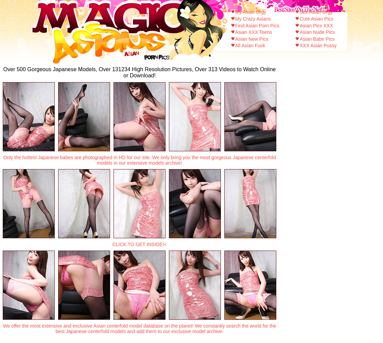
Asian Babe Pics (317, 39)
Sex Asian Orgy (316, 12)
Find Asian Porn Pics (257, 25)
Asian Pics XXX (316, 25)
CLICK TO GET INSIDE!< (139, 244)
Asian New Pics (251, 39)
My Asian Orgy (250, 12)
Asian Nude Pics (317, 32)
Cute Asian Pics (316, 19)
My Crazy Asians (253, 19)
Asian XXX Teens (253, 32)
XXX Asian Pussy (318, 45)
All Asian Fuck (250, 45)
